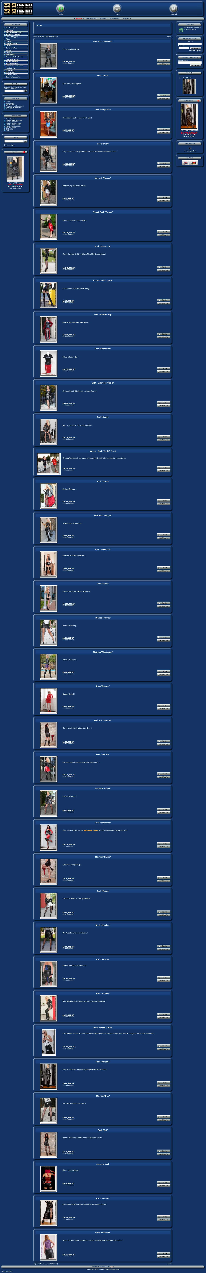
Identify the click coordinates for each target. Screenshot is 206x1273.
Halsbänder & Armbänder (14, 66)
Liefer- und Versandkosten (13, 107)
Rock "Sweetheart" (103, 549)
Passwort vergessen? (195, 50)
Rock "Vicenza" (103, 959)
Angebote (125, 18)
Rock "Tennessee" (103, 823)
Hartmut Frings (106, 1266)
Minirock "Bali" (103, 1164)
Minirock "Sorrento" (103, 720)
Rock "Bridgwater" (103, 110)
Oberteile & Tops (11, 43)
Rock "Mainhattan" (103, 349)
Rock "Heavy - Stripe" (103, 1028)
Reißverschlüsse (11, 127)
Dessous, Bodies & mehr (14, 57)
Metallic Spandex (12, 61)
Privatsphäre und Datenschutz (15, 106)
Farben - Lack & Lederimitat (14, 120)
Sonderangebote (11, 28)
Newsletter (102, 18)
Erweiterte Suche (90, 18)
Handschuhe (10, 70)
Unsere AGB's (10, 103)
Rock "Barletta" (103, 993)
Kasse (117, 14)
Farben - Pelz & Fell (11, 122)
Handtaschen (10, 68)
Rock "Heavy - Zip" (103, 246)
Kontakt (8, 101)
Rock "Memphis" (103, 1062)
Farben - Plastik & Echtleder (14, 123)
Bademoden (10, 54)
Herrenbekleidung (12, 63)
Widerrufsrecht (10, 104)
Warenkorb (174, 14)
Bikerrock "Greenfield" (103, 41)
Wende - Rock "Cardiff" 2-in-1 (103, 451)
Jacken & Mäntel (11, 48)
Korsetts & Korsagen (13, 34)
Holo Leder (10, 30)
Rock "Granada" (103, 754)
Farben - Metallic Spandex (13, 126)
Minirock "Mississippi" (103, 652)
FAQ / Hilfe (9, 109)
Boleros (8, 45)
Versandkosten (114, 18)
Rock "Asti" (103, 1130)
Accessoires (10, 72)
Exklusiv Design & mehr (14, 32)
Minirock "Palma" (103, 789)
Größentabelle (10, 129)
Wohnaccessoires (12, 75)
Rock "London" (103, 1198)
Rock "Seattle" (103, 417)
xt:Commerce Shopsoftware (111, 1269)
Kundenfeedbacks (11, 119)
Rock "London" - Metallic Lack (189, 130)
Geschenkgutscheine (13, 77)
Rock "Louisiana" (103, 1232)
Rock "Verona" (103, 481)
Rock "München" (103, 925)
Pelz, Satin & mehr (12, 59)
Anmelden (61, 14)
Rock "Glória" (103, 75)
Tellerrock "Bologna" (15, 183)
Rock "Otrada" (103, 584)
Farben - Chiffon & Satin (13, 124)
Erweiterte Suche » (9, 145)
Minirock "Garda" (102, 618)
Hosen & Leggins (12, 37)
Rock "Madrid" (103, 891)
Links (7, 130)
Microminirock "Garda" (103, 280)
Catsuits (9, 52)
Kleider (8, 41)
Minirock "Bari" (103, 1096)
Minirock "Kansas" (103, 178)
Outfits (8, 50)
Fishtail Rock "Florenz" (103, 212)
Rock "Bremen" (103, 686)
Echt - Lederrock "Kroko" (103, 383)
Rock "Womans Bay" (103, 315)
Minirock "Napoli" (103, 857)
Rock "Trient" (103, 144)
